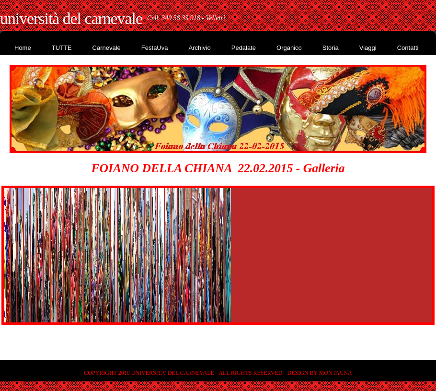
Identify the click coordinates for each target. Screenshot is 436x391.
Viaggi (368, 47)
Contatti (408, 47)
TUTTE (62, 47)
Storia (330, 47)
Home (22, 47)
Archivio (199, 47)
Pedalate (243, 47)
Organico (289, 47)
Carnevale (106, 47)
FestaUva (154, 47)
